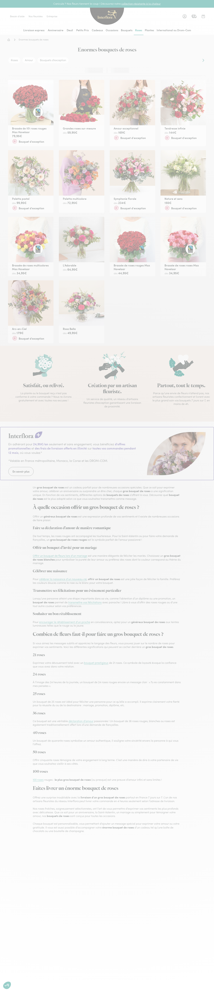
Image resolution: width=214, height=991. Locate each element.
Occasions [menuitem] (112, 30)
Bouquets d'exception (53, 60)
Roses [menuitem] (138, 30)
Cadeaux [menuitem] (97, 30)
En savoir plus (21, 471)
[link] (194, 16)
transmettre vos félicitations (85, 602)
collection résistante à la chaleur (141, 3)
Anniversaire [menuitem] (55, 30)
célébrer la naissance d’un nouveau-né (63, 579)
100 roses (38, 779)
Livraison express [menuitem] (33, 30)
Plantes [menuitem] (149, 30)
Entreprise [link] (52, 16)
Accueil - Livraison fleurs (8, 39)
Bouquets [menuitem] (126, 30)
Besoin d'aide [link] (17, 16)
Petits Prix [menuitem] (82, 30)
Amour (29, 60)
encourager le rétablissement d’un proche (64, 622)
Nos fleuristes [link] (36, 16)
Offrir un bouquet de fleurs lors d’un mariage (60, 555)
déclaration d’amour (81, 721)
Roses (14, 60)
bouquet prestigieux (96, 662)
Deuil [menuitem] (70, 30)
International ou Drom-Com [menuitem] (174, 30)
